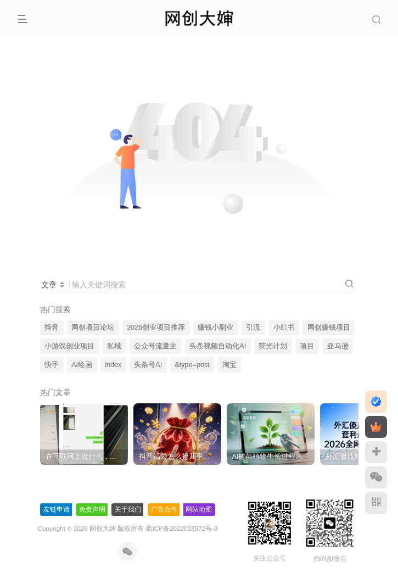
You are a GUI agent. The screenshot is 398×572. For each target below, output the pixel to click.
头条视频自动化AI (217, 346)
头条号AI (148, 365)
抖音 (51, 327)
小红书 (284, 327)
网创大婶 (102, 528)
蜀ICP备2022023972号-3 (181, 528)
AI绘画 (81, 365)
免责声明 (92, 509)
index (113, 365)
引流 (253, 327)
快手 (51, 365)
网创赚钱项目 (328, 327)
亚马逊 (338, 346)
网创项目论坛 (92, 327)
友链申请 (56, 509)
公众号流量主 (155, 346)
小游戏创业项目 (69, 346)
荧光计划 (273, 346)
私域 (114, 346)
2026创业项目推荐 (156, 327)
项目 (307, 346)
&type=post (192, 365)
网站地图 (199, 509)
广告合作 (164, 509)
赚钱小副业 (215, 327)
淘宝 (229, 365)
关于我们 (128, 509)
